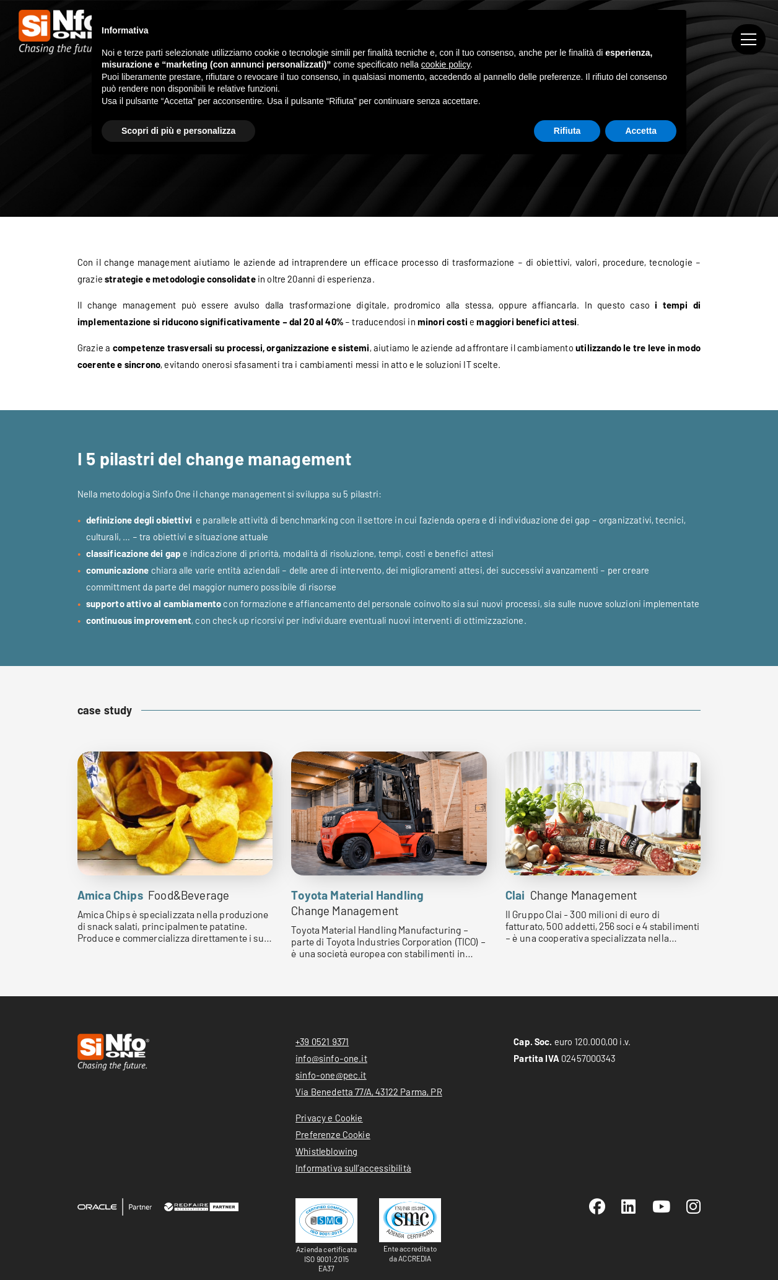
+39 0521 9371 (322, 1041)
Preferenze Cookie (332, 1134)
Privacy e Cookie (329, 1117)
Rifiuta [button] (567, 131)
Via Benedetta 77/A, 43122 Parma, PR (368, 1091)
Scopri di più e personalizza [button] (178, 131)
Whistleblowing (326, 1151)
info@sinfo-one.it (331, 1058)
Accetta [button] (641, 131)
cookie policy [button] (445, 64)
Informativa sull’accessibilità (353, 1167)
